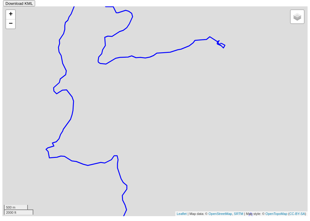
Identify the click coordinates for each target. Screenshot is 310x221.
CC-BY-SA (297, 214)
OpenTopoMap (276, 214)
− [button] (11, 24)
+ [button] (11, 14)
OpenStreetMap (220, 214)
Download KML (19, 3)
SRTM (238, 214)
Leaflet (182, 214)
